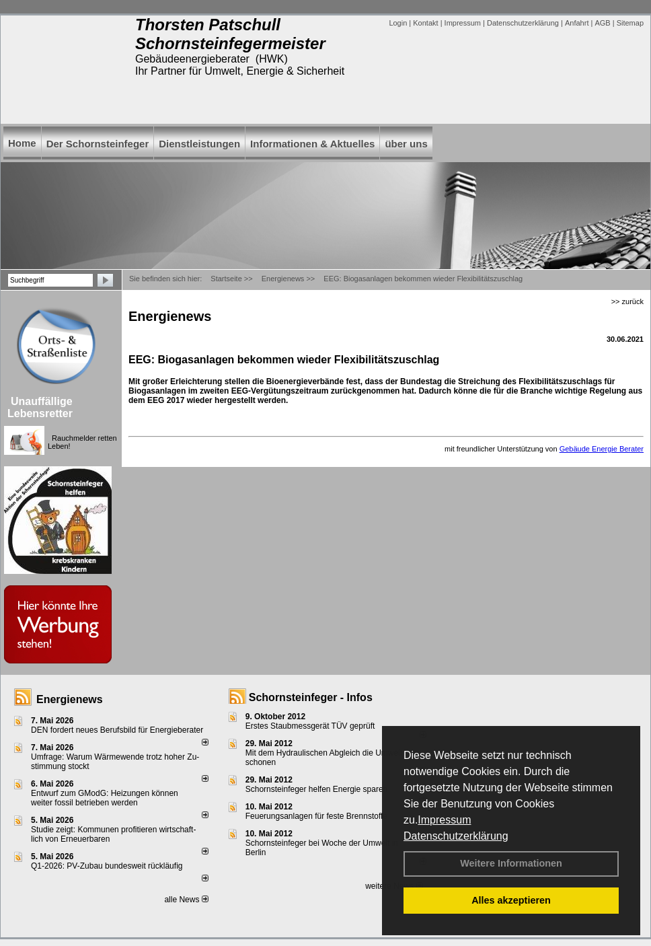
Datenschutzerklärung (456, 836)
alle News (186, 899)
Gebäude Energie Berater (602, 449)
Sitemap (630, 23)
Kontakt (425, 23)
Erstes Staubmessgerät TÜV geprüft (310, 726)
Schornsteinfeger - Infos (311, 697)
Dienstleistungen (199, 143)
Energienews (69, 699)
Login (398, 23)
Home (22, 143)
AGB (602, 23)
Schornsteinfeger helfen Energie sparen (316, 789)
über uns (406, 143)
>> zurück (627, 301)
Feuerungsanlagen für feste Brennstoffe (316, 816)
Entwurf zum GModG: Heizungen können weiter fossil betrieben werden (104, 798)
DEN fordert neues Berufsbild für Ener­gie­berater (117, 730)
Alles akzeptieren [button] (511, 900)
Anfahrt (576, 23)
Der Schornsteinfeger (97, 143)
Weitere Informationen (511, 863)
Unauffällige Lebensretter (40, 407)
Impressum (444, 820)
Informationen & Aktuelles (312, 143)
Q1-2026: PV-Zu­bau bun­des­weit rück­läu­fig (106, 866)
